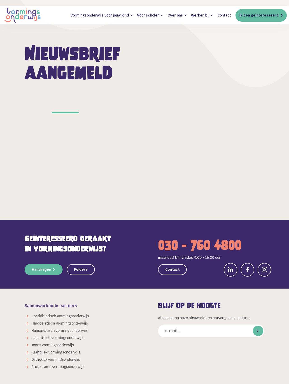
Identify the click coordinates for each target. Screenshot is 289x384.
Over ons (175, 15)
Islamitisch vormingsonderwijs (57, 337)
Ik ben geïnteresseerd (259, 15)
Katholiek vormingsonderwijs (55, 352)
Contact (224, 15)
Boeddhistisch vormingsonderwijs (60, 316)
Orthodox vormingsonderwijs (55, 359)
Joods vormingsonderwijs (52, 345)
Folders (81, 269)
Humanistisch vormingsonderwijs (59, 330)
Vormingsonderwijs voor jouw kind (99, 15)
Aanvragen (41, 269)
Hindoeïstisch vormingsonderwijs (59, 323)
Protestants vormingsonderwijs (57, 366)
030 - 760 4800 (199, 245)
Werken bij (200, 15)
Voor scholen (148, 15)
